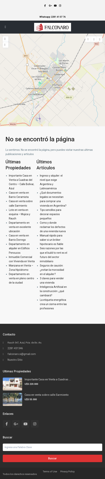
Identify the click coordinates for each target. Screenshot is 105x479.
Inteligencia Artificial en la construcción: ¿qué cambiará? (53, 291)
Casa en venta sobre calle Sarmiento (47, 394)
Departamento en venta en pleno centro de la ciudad (21, 278)
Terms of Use (50, 471)
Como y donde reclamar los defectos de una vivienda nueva (53, 227)
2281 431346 (15, 348)
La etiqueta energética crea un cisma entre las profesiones (53, 304)
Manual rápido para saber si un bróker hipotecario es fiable (51, 240)
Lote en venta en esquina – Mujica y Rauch (19, 214)
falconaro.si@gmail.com (22, 354)
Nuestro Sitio (15, 359)
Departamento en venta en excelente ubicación (20, 227)
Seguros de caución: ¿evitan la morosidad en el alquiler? (52, 270)
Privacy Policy (67, 471)
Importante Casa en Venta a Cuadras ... (48, 379)
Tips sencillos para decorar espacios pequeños (50, 214)
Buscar (52, 458)
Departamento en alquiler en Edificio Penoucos (19, 248)
